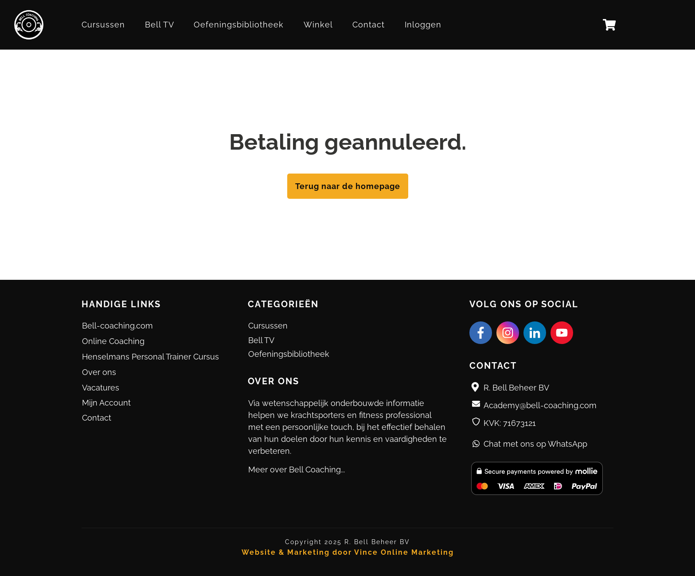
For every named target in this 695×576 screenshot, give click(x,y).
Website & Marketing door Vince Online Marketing (348, 552)
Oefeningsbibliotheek (288, 354)
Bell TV (261, 340)
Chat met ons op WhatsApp (535, 443)
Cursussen (268, 325)
